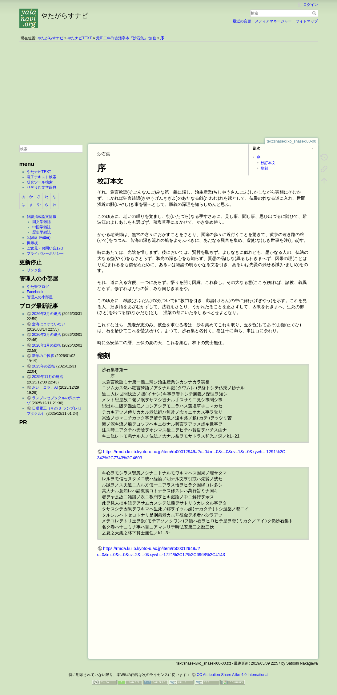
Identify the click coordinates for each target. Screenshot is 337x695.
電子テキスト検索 (41, 177)
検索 (315, 13)
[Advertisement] (168, 90)
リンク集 (34, 270)
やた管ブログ (38, 287)
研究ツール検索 (40, 182)
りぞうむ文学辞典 (41, 187)
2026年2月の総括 (46, 334)
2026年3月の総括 (46, 314)
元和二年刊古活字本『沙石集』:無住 (126, 38)
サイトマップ (307, 21)
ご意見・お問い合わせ (45, 248)
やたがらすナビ (50, 38)
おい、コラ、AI (45, 387)
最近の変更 (242, 21)
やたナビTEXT (79, 38)
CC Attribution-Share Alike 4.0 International (232, 675)
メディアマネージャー (273, 21)
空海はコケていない (48, 324)
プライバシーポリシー (45, 253)
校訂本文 (268, 163)
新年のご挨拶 (43, 356)
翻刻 (264, 168)
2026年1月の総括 (46, 345)
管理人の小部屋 (40, 297)
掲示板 (32, 243)
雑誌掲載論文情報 (41, 216)
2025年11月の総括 (47, 377)
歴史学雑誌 (41, 232)
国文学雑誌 (41, 222)
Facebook (35, 292)
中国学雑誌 (41, 227)
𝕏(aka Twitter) (38, 237)
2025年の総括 (43, 366)
